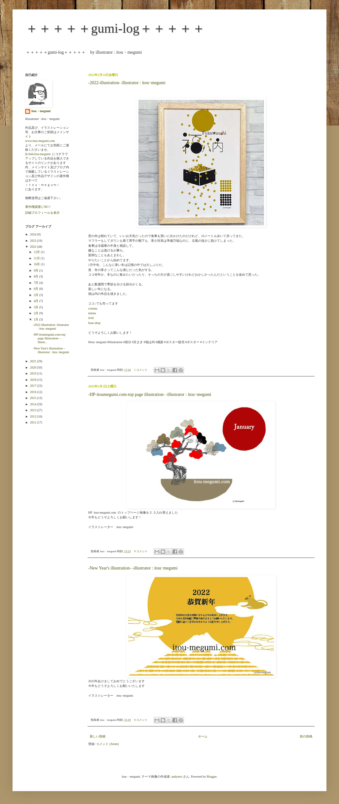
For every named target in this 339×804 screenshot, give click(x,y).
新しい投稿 (97, 736)
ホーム (202, 736)
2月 (36, 313)
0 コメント (141, 551)
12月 (37, 252)
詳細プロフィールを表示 (42, 212)
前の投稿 (306, 736)
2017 (33, 385)
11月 (37, 258)
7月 (36, 282)
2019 (33, 373)
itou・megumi (41, 111)
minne (92, 313)
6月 (36, 288)
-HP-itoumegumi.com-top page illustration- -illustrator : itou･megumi (149, 394)
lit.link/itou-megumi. (38, 154)
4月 (36, 301)
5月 (36, 295)
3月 (36, 307)
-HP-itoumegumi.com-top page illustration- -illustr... (49, 338)
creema (92, 308)
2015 (33, 398)
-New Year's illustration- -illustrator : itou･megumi (133, 568)
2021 (33, 361)
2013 (33, 410)
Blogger (212, 776)
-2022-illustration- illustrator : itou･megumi (126, 82)
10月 (37, 264)
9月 (36, 270)
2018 (33, 379)
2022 (33, 246)
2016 (33, 392)
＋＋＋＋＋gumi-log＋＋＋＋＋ (115, 28)
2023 (33, 240)
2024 (33, 234)
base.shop (94, 323)
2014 (33, 404)
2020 (33, 367)
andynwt (176, 776)
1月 (36, 319)
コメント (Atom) (107, 744)
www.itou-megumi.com (40, 141)
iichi (91, 318)
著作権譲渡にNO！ (38, 206)
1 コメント (141, 369)
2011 (33, 422)
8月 (36, 276)
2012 (33, 416)
